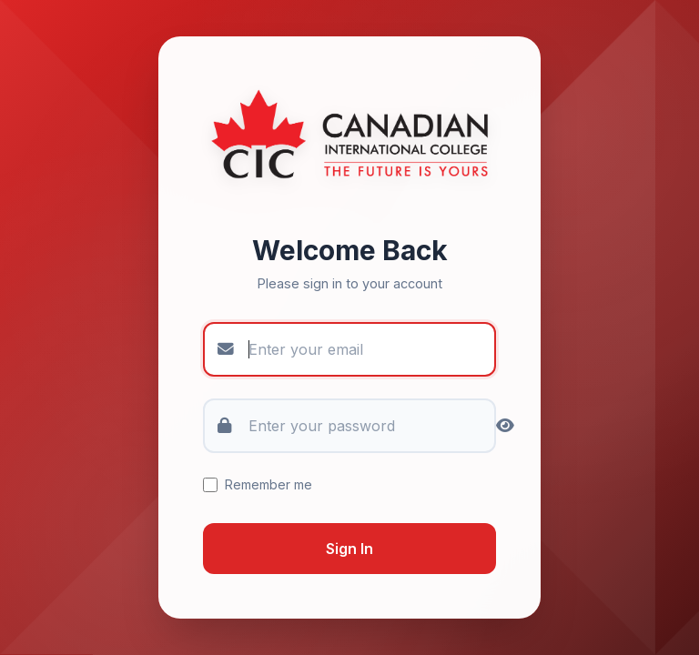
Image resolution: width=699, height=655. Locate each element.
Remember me (257, 484)
